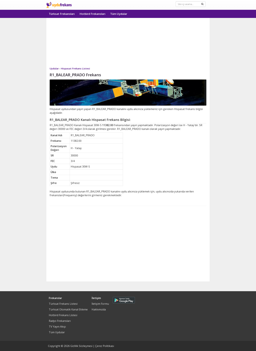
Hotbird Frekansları (92, 14)
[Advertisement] (128, 42)
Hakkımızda (99, 309)
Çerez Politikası (104, 346)
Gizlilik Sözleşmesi (81, 346)
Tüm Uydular (118, 14)
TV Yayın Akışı (57, 326)
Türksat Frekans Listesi (63, 304)
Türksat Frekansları (62, 14)
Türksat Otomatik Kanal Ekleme (68, 309)
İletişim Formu (100, 304)
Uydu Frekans (59, 5)
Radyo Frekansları (60, 321)
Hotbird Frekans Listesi (63, 315)
